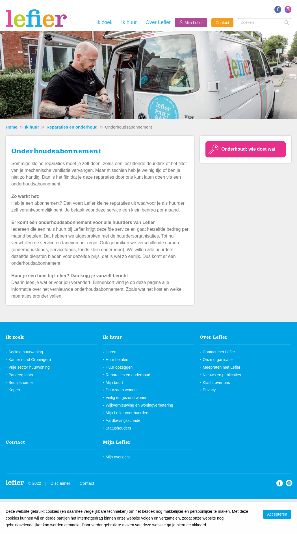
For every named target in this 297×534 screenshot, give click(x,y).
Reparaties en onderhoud (71, 127)
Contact (222, 22)
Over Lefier (158, 22)
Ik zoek (104, 22)
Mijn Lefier (194, 22)
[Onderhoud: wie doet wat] (245, 149)
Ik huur (129, 22)
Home (12, 127)
